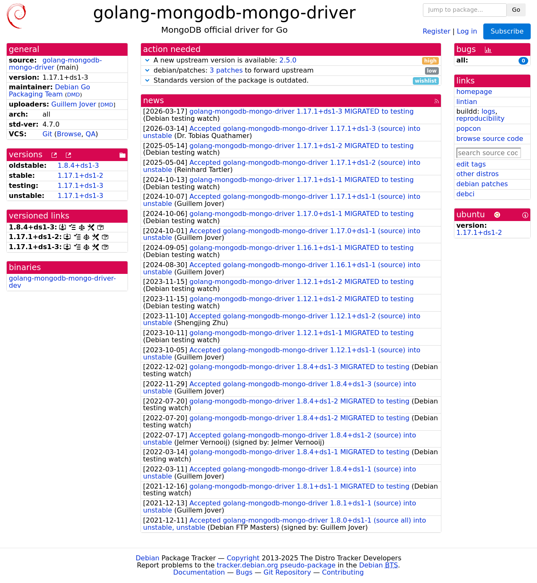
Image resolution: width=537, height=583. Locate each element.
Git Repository (287, 572)
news (153, 100)
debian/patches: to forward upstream (291, 70)
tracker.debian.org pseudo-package (276, 565)
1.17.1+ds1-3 (80, 186)
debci (465, 194)
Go (516, 9)
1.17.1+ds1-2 (80, 176)
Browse (69, 134)
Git (47, 134)
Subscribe (507, 31)
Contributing (343, 572)
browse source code (489, 139)
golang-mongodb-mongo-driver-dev (62, 281)
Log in (467, 31)
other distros (477, 174)
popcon (468, 129)
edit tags (471, 164)
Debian (147, 558)
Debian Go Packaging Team (49, 90)
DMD (73, 94)
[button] (147, 60)
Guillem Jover (73, 104)
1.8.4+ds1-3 (78, 165)
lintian (466, 102)
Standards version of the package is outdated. (291, 80)
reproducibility (480, 118)
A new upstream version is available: (291, 60)
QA (91, 134)
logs (488, 111)
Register (437, 31)
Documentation (199, 572)
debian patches (482, 184)
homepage (474, 92)
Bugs (244, 572)
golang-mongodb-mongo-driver (55, 63)
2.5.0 (288, 60)
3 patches (226, 70)
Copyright (243, 558)
